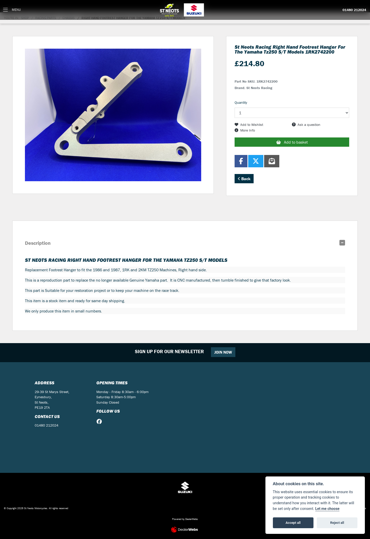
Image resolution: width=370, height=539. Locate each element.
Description (38, 243)
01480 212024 (354, 10)
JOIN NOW (223, 352)
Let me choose (327, 509)
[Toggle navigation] (12, 10)
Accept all (293, 523)
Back (244, 178)
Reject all (337, 523)
